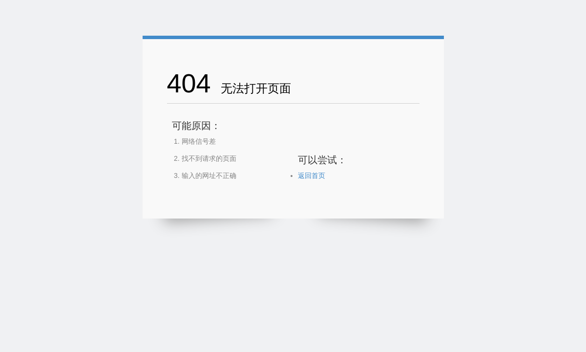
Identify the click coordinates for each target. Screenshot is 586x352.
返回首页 (311, 175)
